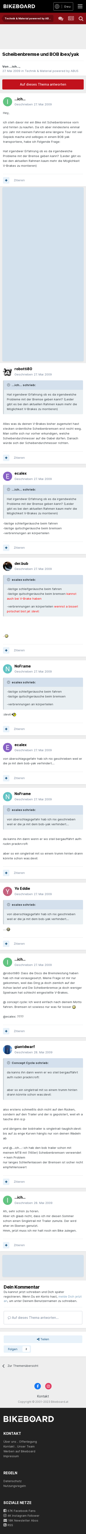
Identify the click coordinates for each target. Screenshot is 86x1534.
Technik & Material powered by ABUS (51, 71)
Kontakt (43, 1396)
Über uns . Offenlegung (20, 1441)
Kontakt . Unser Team (19, 1446)
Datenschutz (12, 1481)
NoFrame (22, 666)
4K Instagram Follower (21, 1515)
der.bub (21, 563)
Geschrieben (33, 104)
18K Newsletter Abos (20, 1520)
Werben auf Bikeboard (19, 1451)
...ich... (14, 66)
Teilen (43, 1339)
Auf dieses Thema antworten (43, 84)
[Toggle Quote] (9, 385)
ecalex (20, 473)
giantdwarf (24, 1046)
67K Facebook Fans (19, 1511)
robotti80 (23, 368)
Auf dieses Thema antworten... (33, 1318)
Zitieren (19, 180)
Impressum (11, 1456)
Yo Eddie (22, 888)
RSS (8, 1525)
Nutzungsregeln (14, 1486)
